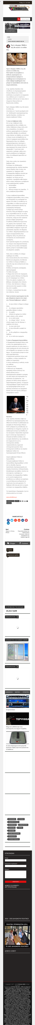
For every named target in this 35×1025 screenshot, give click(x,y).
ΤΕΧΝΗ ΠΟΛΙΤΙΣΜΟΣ (14, 833)
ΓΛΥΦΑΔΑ (21, 819)
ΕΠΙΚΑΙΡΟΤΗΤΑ (10, 501)
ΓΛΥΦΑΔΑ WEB (21, 984)
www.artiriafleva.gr (11, 497)
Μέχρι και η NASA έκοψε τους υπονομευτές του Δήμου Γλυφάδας (16, 727)
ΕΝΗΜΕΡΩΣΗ (12, 824)
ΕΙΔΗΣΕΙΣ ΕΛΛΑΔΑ (14, 822)
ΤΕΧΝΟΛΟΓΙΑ (12, 836)
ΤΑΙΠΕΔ (20, 827)
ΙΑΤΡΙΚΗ (10, 39)
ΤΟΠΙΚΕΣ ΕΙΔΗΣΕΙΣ (14, 839)
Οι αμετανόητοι (10, 710)
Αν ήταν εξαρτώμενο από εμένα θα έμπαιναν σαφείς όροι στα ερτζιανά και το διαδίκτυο (17, 747)
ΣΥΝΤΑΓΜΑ (12, 827)
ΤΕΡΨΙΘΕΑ (12, 830)
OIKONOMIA (12, 819)
